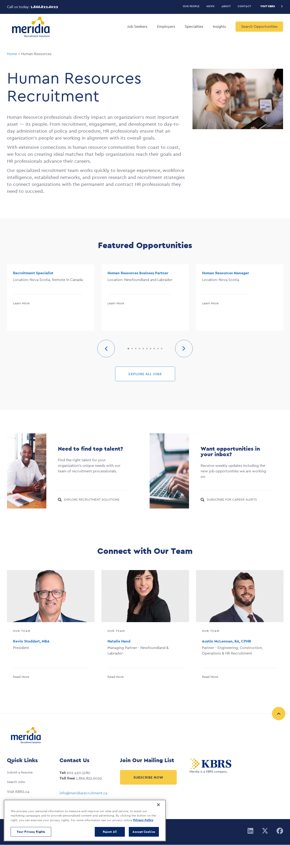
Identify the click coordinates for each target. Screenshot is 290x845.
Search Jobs (16, 782)
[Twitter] (265, 831)
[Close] (158, 805)
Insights (219, 26)
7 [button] (150, 348)
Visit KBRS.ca (18, 791)
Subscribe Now (148, 777)
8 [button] (154, 348)
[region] (85, 820)
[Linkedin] (250, 831)
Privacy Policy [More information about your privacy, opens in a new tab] (143, 820)
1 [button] (128, 348)
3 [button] (135, 348)
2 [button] (132, 348)
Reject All (110, 832)
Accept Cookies (143, 832)
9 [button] (158, 348)
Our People (191, 6)
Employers (166, 26)
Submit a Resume (20, 772)
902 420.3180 (78, 772)
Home (12, 53)
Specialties (194, 26)
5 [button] (143, 348)
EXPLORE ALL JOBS (145, 374)
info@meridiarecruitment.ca (83, 793)
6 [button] (147, 348)
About (226, 6)
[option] (51, 298)
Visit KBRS (267, 6)
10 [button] (161, 348)
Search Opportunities (259, 26)
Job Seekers (137, 26)
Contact (244, 6)
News (210, 6)
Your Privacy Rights (31, 832)
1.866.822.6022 (44, 6)
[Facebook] (280, 831)
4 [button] (139, 348)
